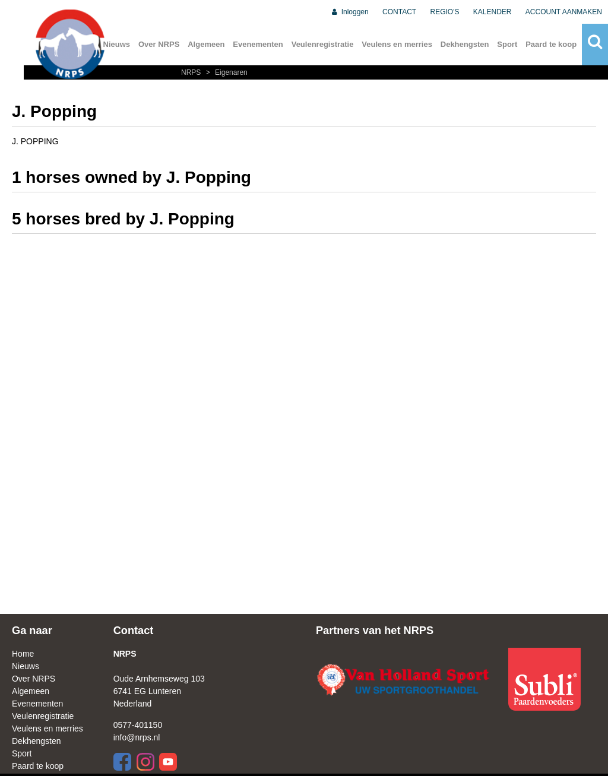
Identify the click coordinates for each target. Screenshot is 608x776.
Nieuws (25, 666)
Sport (507, 44)
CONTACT (399, 12)
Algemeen (206, 44)
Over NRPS (158, 44)
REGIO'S (445, 12)
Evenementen (258, 44)
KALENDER (492, 12)
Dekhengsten (465, 44)
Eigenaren (225, 72)
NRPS (192, 72)
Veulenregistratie (323, 44)
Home (23, 653)
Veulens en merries (397, 44)
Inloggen (349, 12)
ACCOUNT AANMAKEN (563, 12)
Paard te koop (551, 44)
